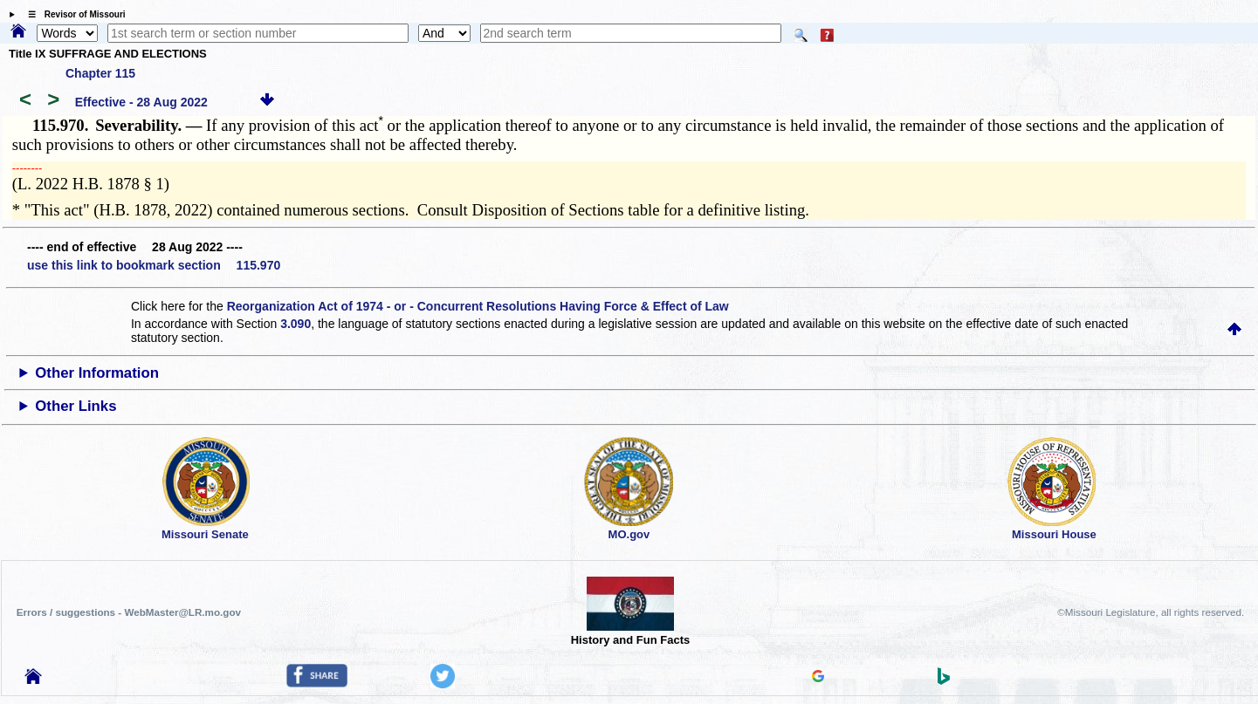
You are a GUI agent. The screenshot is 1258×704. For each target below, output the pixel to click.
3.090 (295, 324)
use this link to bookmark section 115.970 (153, 265)
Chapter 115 (100, 73)
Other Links (75, 406)
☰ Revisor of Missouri (72, 14)
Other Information (97, 373)
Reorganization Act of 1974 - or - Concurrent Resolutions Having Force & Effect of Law (478, 306)
